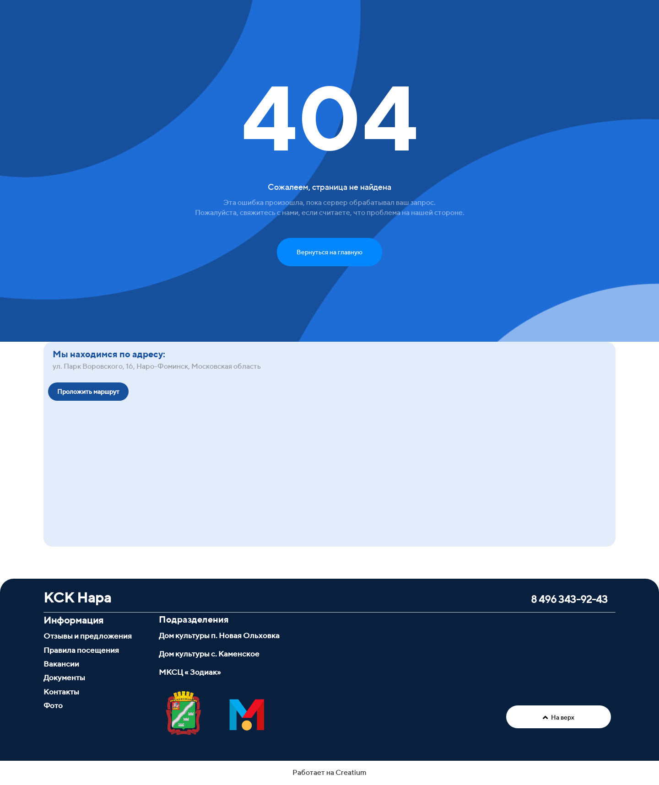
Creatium (351, 772)
